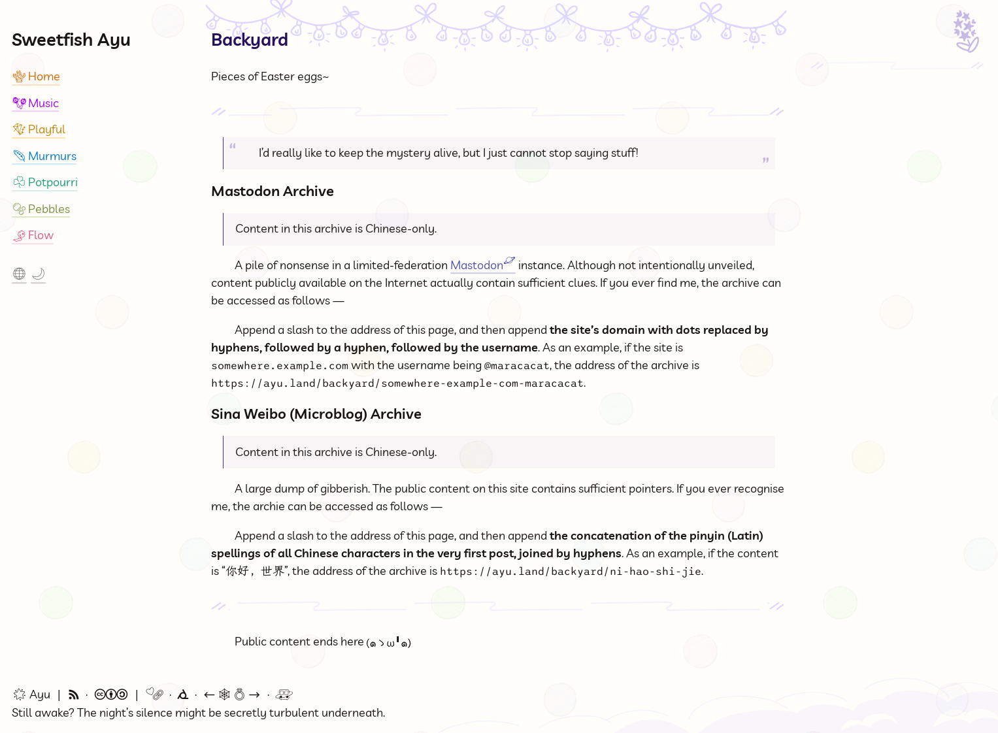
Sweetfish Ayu (71, 39)
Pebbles (41, 208)
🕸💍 (232, 695)
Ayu (31, 694)
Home (36, 76)
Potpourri (45, 181)
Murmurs (44, 155)
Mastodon (483, 264)
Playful (38, 129)
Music (35, 102)
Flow (33, 234)
